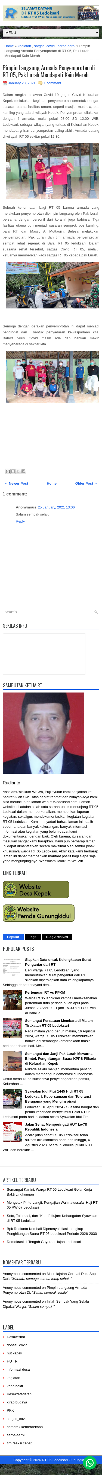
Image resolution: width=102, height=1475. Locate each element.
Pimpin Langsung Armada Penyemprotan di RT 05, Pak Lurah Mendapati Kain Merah (49, 71)
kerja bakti (15, 1386)
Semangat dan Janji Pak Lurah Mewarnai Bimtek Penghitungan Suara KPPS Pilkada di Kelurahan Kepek (60, 1058)
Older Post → (86, 483)
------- (77, 1467)
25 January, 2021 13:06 (56, 507)
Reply (20, 521)
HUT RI (12, 1361)
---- (25, 1467)
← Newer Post (16, 483)
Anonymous (12, 1274)
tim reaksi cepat (19, 1443)
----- (38, 1467)
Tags (32, 937)
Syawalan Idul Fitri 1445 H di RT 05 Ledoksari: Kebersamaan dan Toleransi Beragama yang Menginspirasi (58, 1096)
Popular (13, 937)
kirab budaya (17, 1402)
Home (9, 46)
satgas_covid (44, 46)
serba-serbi (66, 46)
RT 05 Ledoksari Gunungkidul (65, 1460)
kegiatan (24, 46)
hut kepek (14, 1353)
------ (54, 1467)
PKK (10, 1410)
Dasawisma (16, 1337)
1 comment (52, 83)
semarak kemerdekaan (25, 1427)
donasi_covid (17, 1345)
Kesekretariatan (19, 1394)
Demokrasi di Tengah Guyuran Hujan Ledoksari (44, 1242)
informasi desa (18, 1369)
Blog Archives (57, 937)
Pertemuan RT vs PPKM (45, 992)
